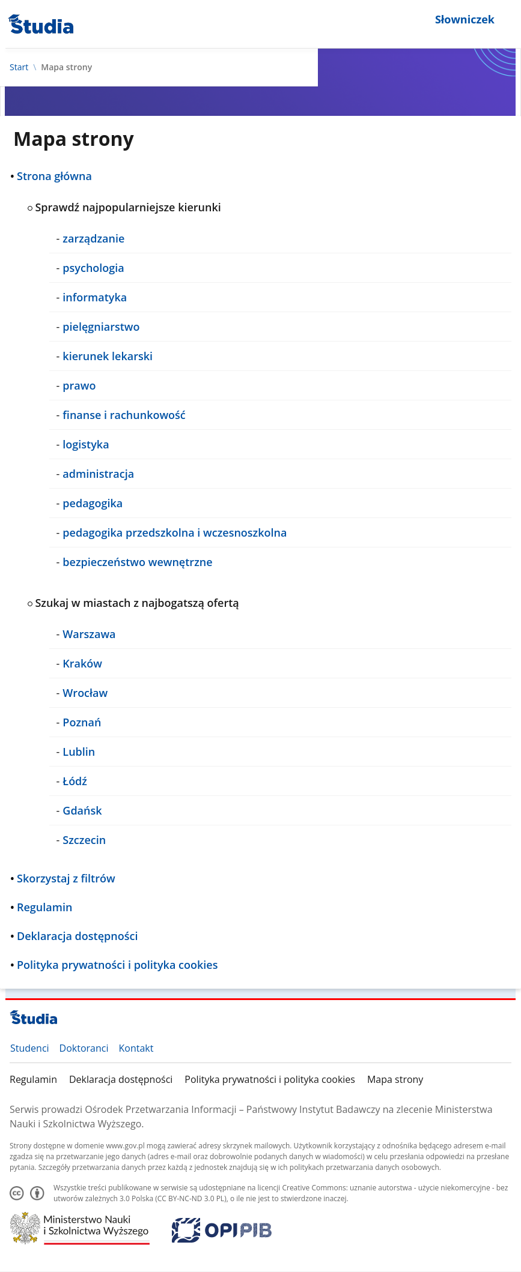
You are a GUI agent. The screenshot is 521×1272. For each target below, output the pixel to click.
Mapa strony (395, 1079)
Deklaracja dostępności (120, 1079)
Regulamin (33, 1079)
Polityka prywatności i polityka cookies (269, 1079)
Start (19, 67)
